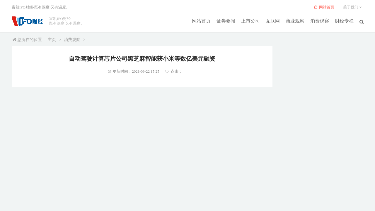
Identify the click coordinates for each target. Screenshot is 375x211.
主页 (52, 40)
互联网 (273, 20)
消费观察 (319, 20)
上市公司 (250, 20)
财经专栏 (344, 20)
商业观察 (295, 20)
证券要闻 (226, 20)
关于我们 (353, 7)
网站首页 (201, 20)
